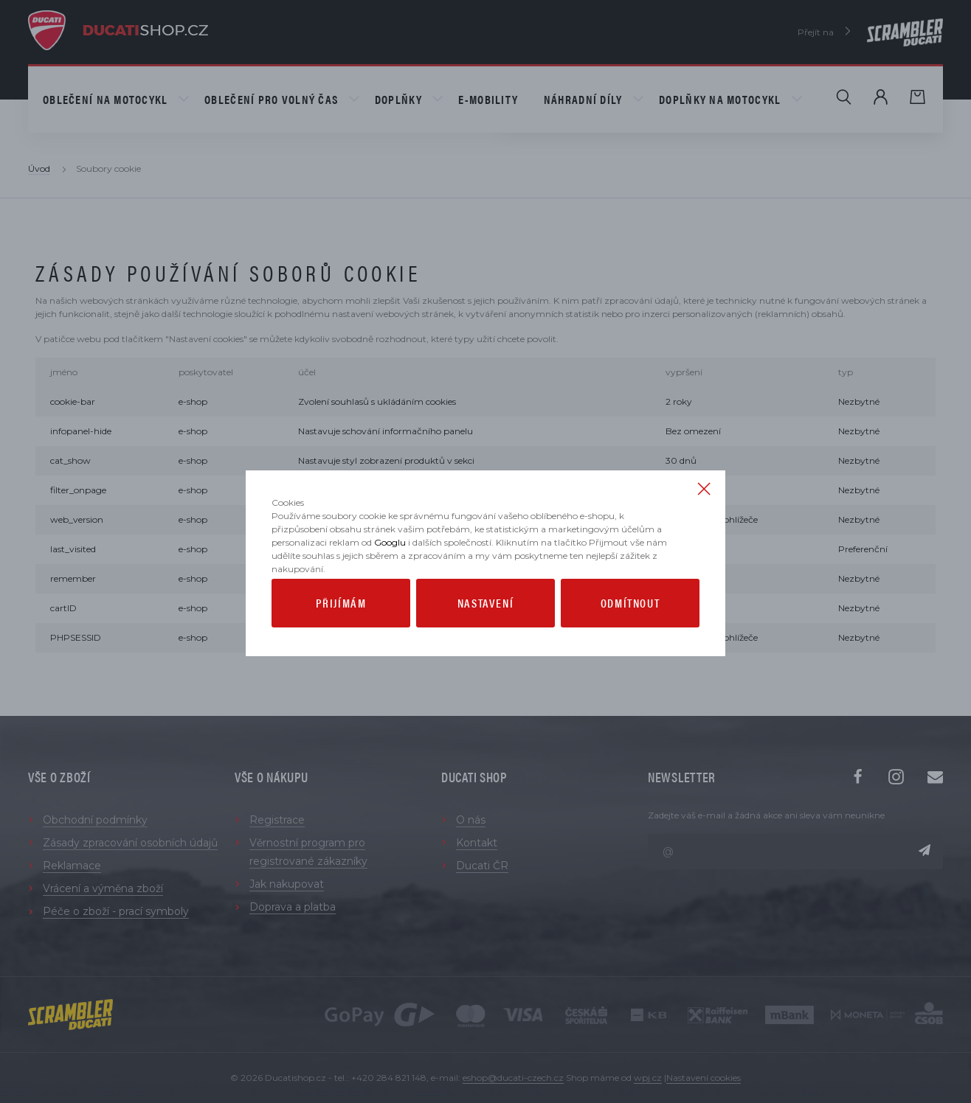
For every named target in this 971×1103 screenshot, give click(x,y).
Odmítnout (630, 646)
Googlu (390, 585)
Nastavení (485, 646)
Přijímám (341, 646)
